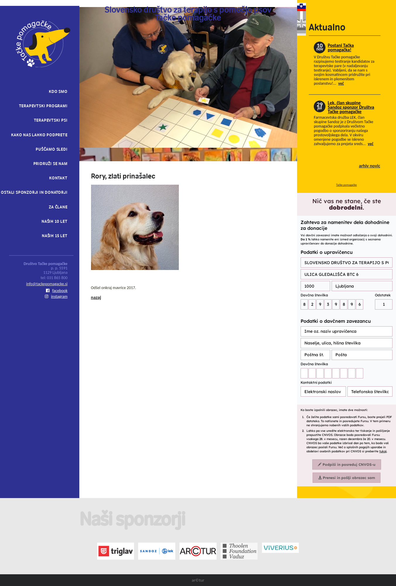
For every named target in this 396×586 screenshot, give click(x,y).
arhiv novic (369, 166)
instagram (56, 296)
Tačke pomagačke (346, 185)
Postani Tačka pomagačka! (341, 47)
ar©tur (198, 580)
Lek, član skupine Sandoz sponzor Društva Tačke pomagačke (351, 107)
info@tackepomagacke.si (47, 283)
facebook (57, 290)
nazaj (96, 297)
